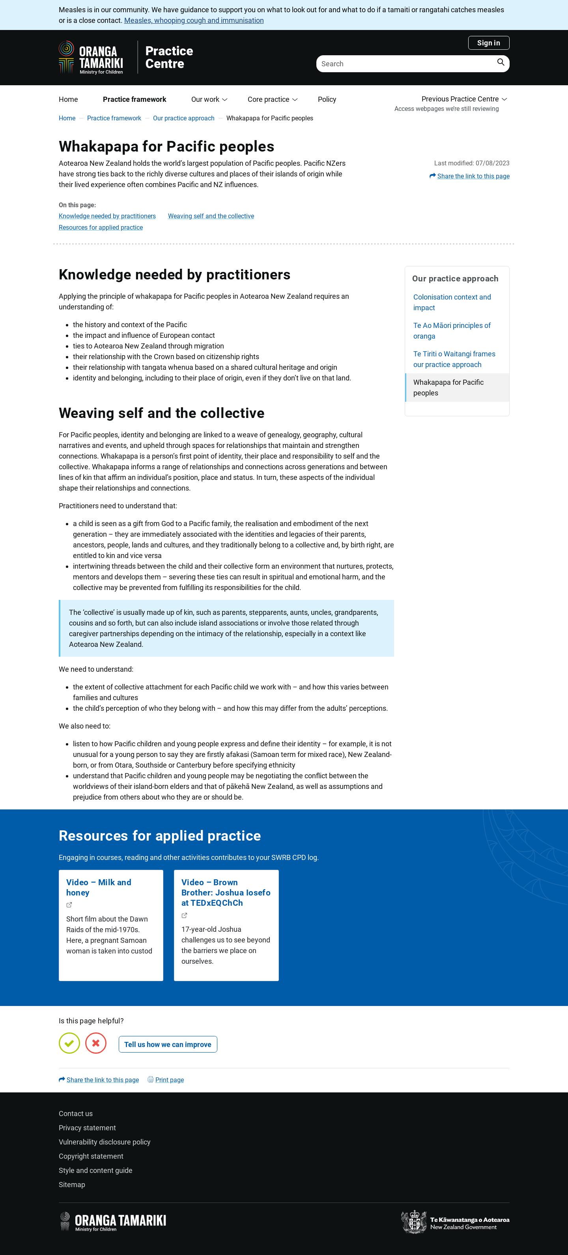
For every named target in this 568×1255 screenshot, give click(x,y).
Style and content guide (96, 1170)
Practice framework (134, 99)
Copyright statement (91, 1156)
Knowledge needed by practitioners (107, 216)
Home (68, 99)
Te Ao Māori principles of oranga (452, 330)
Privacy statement (87, 1128)
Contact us (76, 1113)
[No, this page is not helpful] (95, 1043)
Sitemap (72, 1184)
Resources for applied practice (101, 227)
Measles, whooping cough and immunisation (194, 20)
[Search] (413, 63)
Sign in (488, 43)
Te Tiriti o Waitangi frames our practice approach (454, 359)
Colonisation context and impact (452, 302)
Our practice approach (184, 118)
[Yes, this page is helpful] (69, 1043)
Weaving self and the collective (211, 216)
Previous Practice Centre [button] (460, 99)
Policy (327, 99)
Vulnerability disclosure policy (105, 1142)
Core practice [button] (269, 99)
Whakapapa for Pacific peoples (448, 387)
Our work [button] (205, 99)
